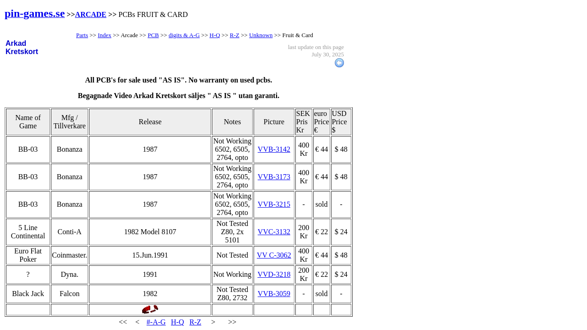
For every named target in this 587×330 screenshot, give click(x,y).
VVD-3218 (273, 274)
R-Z (195, 322)
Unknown (260, 35)
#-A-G (156, 322)
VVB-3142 (274, 149)
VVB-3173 (274, 177)
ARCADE (90, 14)
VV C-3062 (274, 255)
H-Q (177, 322)
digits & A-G (184, 35)
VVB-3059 (274, 293)
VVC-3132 (274, 232)
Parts (82, 35)
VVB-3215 (274, 204)
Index (104, 35)
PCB (153, 35)
